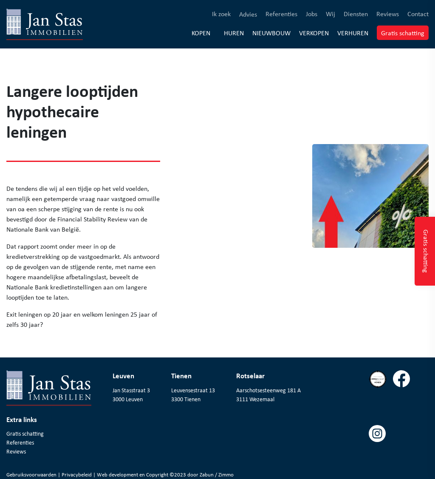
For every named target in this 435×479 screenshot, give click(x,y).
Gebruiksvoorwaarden (32, 474)
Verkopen (314, 32)
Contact (418, 13)
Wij (330, 13)
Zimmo (226, 474)
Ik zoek (221, 13)
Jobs (311, 13)
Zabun (207, 474)
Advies (248, 14)
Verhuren (352, 32)
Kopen (201, 32)
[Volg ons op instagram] (380, 452)
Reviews (387, 13)
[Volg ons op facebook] (404, 397)
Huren (234, 32)
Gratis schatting (405, 32)
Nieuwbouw (271, 32)
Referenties (281, 13)
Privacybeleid (77, 474)
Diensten (356, 13)
